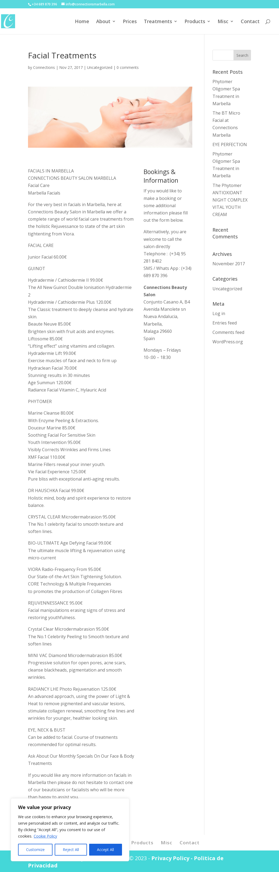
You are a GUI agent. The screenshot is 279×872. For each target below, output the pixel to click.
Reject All (71, 849)
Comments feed (228, 332)
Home (82, 21)
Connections (44, 67)
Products (194, 21)
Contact (250, 21)
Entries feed (224, 323)
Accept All (105, 849)
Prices (130, 21)
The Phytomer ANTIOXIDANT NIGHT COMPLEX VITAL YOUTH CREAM (229, 200)
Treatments (158, 21)
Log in (218, 313)
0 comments (128, 67)
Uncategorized (99, 67)
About (103, 21)
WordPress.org (227, 342)
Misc (223, 21)
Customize (35, 849)
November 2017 (228, 264)
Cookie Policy (45, 836)
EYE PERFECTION (229, 144)
